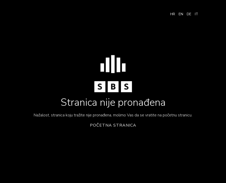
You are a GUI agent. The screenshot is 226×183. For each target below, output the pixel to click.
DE (189, 14)
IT (196, 14)
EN (181, 14)
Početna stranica (113, 125)
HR (172, 14)
